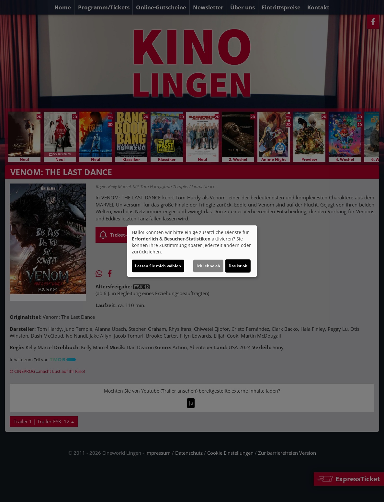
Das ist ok (238, 266)
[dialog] (192, 251)
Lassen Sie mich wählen (158, 266)
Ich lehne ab (208, 266)
